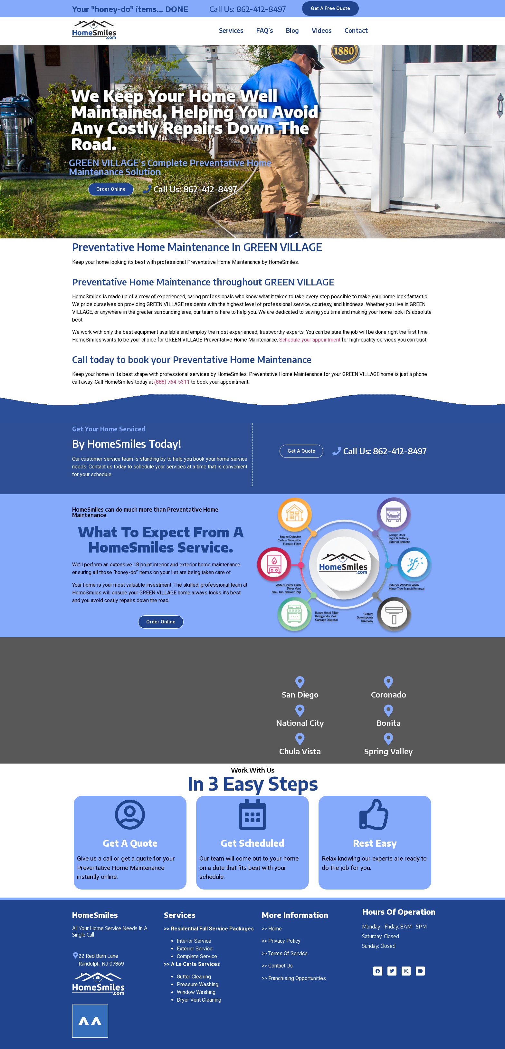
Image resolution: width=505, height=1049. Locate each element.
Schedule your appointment (309, 340)
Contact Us (280, 966)
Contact (356, 30)
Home (275, 929)
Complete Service (197, 956)
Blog (292, 30)
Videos (322, 30)
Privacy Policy (284, 941)
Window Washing (196, 992)
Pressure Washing (197, 984)
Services (231, 30)
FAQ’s (264, 30)
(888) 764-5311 (172, 382)
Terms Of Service (288, 953)
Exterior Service (195, 949)
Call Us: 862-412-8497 (247, 9)
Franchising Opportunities (297, 978)
